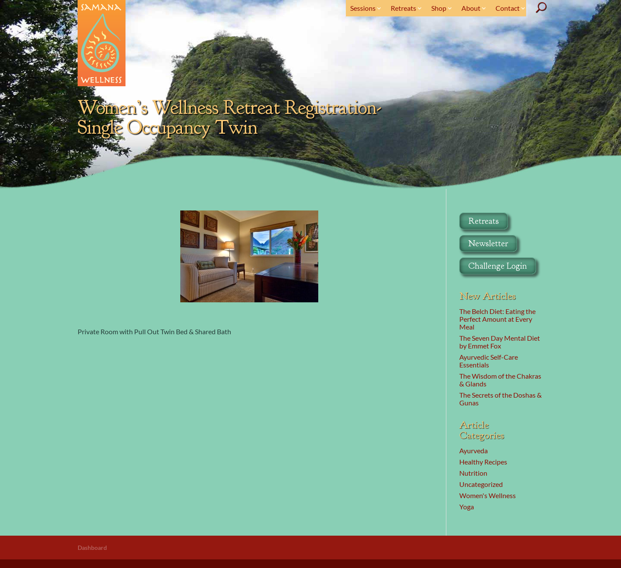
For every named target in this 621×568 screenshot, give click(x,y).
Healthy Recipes (483, 462)
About (470, 8)
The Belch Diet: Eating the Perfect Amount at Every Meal (497, 319)
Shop (438, 8)
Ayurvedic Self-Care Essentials (488, 361)
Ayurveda (473, 450)
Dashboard (92, 547)
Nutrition (473, 473)
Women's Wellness (487, 495)
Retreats (403, 8)
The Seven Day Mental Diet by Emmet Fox (499, 342)
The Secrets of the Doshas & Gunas (500, 399)
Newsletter (488, 243)
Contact (508, 8)
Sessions (363, 8)
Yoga (466, 506)
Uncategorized (481, 484)
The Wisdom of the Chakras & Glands (500, 380)
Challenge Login (497, 265)
